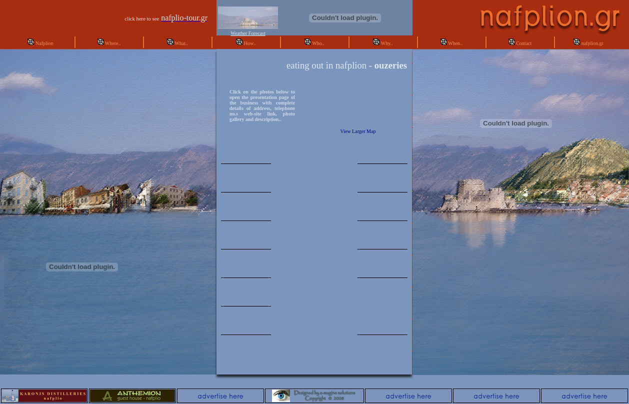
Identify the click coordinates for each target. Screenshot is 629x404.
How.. (246, 42)
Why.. (382, 42)
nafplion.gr (589, 42)
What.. (177, 42)
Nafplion (40, 42)
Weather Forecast (247, 33)
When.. (451, 42)
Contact (520, 42)
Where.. (109, 42)
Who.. (314, 42)
